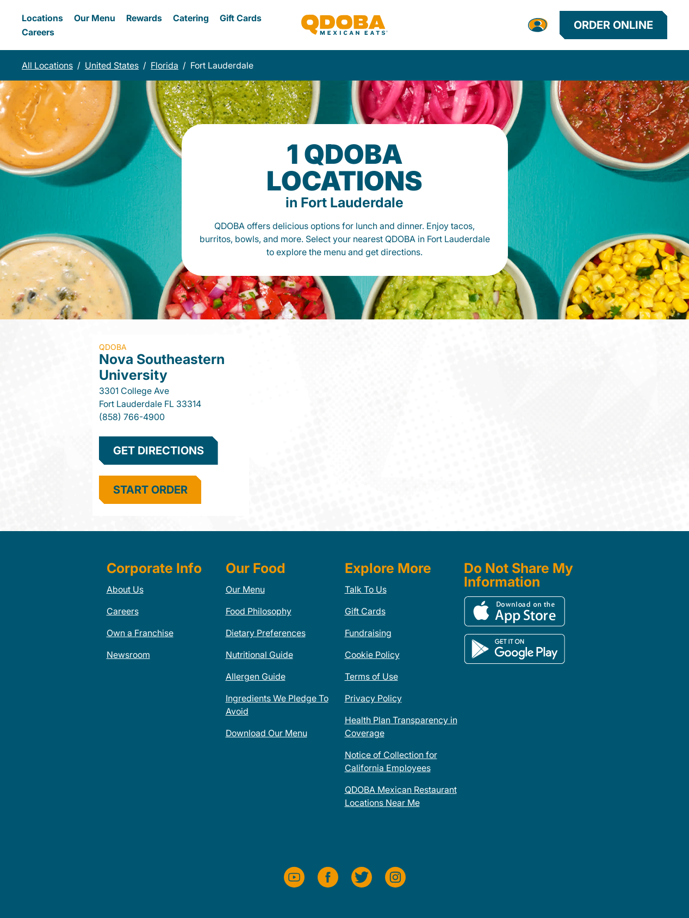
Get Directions (158, 450)
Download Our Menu (266, 733)
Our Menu (94, 18)
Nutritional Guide (259, 654)
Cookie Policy (372, 654)
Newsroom (128, 654)
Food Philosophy (258, 611)
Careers (38, 32)
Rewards (144, 18)
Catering (191, 18)
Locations (42, 18)
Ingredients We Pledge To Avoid (277, 705)
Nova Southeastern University (162, 367)
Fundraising (368, 632)
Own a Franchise (140, 632)
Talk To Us (366, 589)
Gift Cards (241, 18)
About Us (125, 589)
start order (150, 489)
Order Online (613, 25)
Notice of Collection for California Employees (391, 761)
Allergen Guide (255, 676)
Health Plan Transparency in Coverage (401, 726)
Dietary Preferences (266, 632)
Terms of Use (371, 676)
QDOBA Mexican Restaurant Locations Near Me (401, 796)
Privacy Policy (373, 698)
